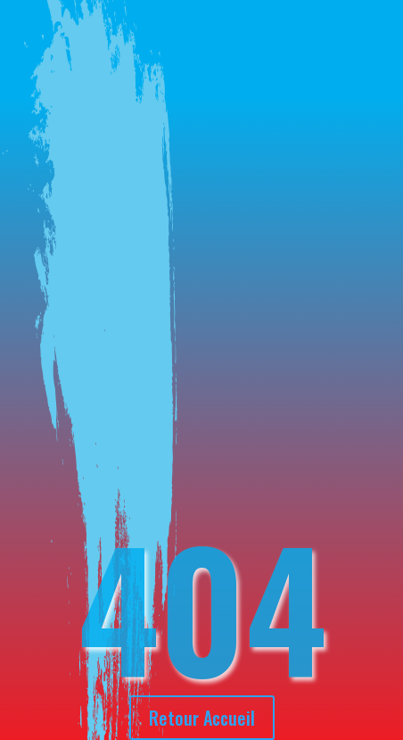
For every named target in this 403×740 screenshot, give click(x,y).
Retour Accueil (202, 717)
